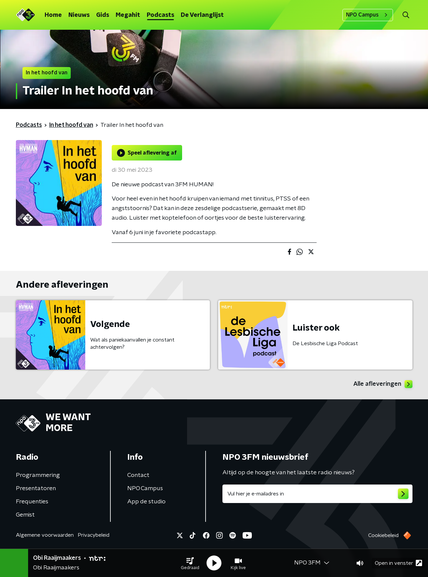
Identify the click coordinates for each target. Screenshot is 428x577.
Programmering (38, 475)
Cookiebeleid (383, 535)
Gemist (25, 515)
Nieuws (79, 15)
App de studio (146, 502)
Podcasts (160, 15)
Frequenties (32, 502)
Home (53, 15)
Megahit (128, 15)
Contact (138, 475)
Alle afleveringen (382, 384)
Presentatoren (36, 488)
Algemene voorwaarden (45, 535)
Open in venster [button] (398, 563)
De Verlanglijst (202, 15)
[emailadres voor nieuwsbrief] (317, 494)
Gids (102, 15)
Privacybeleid (93, 535)
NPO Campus (367, 15)
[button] (190, 563)
